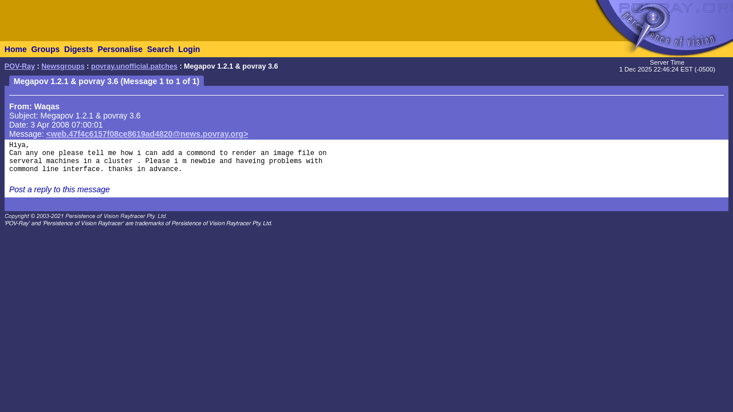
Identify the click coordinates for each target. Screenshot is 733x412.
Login (189, 49)
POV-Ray (20, 66)
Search (160, 49)
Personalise (120, 49)
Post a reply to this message (59, 189)
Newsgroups (63, 66)
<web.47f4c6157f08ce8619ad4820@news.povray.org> (147, 133)
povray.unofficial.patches (134, 66)
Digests (78, 49)
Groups (45, 49)
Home (16, 49)
